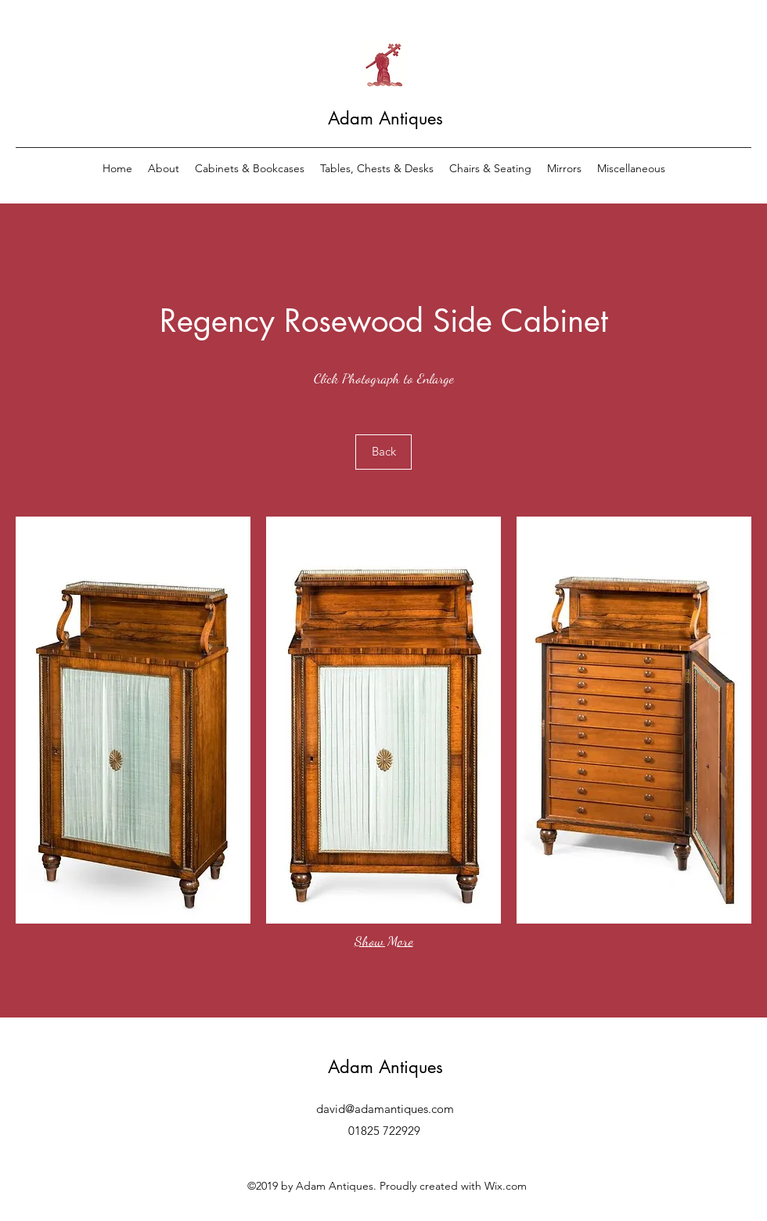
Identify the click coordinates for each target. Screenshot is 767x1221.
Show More (384, 940)
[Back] (383, 452)
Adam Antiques (385, 118)
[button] (133, 720)
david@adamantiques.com (385, 1108)
